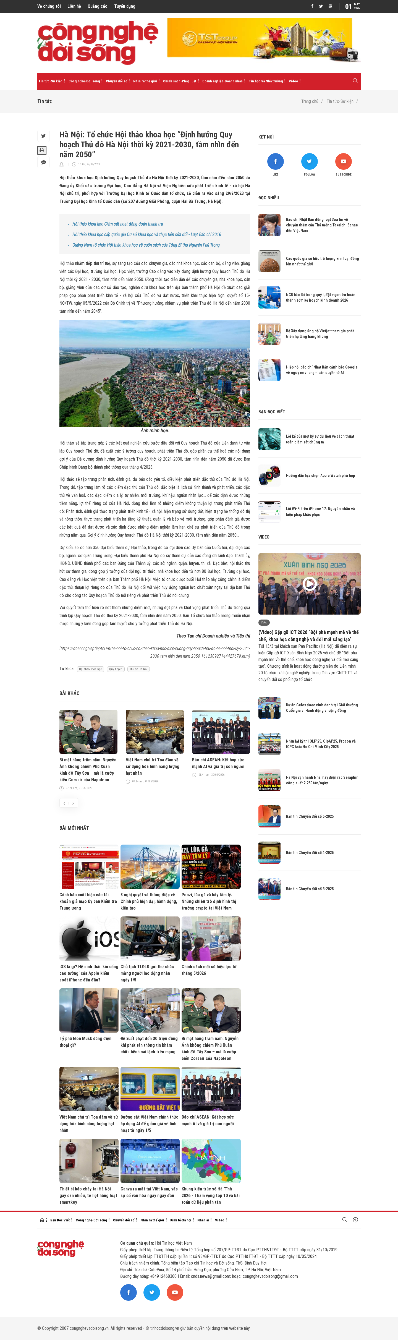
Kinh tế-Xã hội (180, 1220)
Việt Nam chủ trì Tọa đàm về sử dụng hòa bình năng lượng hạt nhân (152, 766)
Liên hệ (74, 6)
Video (293, 81)
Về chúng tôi (49, 6)
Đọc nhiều (268, 197)
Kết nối (266, 137)
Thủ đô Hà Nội (139, 669)
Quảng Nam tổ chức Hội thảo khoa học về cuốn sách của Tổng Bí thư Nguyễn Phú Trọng (146, 245)
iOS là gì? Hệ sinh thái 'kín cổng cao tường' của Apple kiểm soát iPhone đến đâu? (88, 973)
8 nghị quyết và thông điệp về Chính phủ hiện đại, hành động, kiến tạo (149, 901)
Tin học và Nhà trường (266, 81)
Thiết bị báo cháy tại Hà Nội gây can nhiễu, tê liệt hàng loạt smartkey (88, 1195)
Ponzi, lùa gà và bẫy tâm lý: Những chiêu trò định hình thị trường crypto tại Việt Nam (209, 901)
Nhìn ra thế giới (145, 81)
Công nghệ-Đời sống (84, 81)
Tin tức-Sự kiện (50, 81)
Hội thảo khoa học (90, 669)
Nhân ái (203, 1220)
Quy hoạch (115, 669)
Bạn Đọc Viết (60, 1220)
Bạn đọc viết (271, 411)
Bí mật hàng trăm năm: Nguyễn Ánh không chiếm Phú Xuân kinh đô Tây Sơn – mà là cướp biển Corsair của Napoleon (87, 769)
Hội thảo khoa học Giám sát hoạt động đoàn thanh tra (117, 224)
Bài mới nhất (74, 828)
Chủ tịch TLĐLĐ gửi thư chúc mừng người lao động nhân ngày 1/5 (147, 973)
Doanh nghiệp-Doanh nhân (222, 81)
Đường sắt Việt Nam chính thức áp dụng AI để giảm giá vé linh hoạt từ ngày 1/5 (149, 1123)
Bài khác (69, 693)
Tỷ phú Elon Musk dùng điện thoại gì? (85, 1042)
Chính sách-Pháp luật (179, 81)
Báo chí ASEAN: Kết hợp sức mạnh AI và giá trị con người (218, 763)
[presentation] (64, 803)
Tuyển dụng (124, 6)
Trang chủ (309, 101)
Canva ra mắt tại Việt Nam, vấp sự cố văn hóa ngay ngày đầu (149, 1192)
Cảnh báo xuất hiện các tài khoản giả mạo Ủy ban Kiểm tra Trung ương (88, 901)
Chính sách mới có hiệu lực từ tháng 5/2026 (209, 970)
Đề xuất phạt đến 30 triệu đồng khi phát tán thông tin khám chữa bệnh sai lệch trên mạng (149, 1045)
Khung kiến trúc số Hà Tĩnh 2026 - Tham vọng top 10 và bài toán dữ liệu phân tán (211, 1195)
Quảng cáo (98, 6)
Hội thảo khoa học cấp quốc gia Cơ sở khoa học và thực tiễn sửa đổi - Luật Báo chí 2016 (146, 234)
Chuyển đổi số (116, 81)
